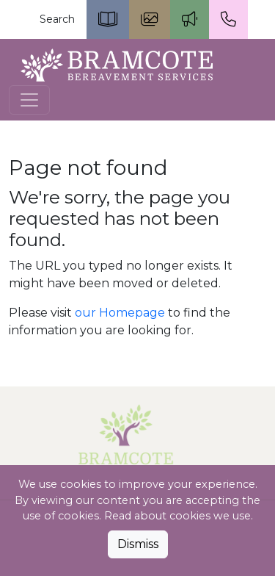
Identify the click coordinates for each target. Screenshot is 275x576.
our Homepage (120, 313)
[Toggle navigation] (29, 100)
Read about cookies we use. (178, 515)
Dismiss (137, 544)
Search (57, 19)
